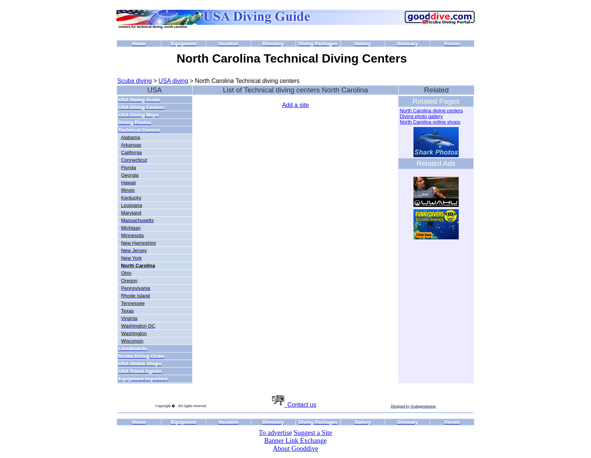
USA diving (173, 81)
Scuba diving (134, 81)
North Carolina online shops (430, 122)
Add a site (295, 105)
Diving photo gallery (421, 116)
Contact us (294, 404)
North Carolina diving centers (431, 110)
